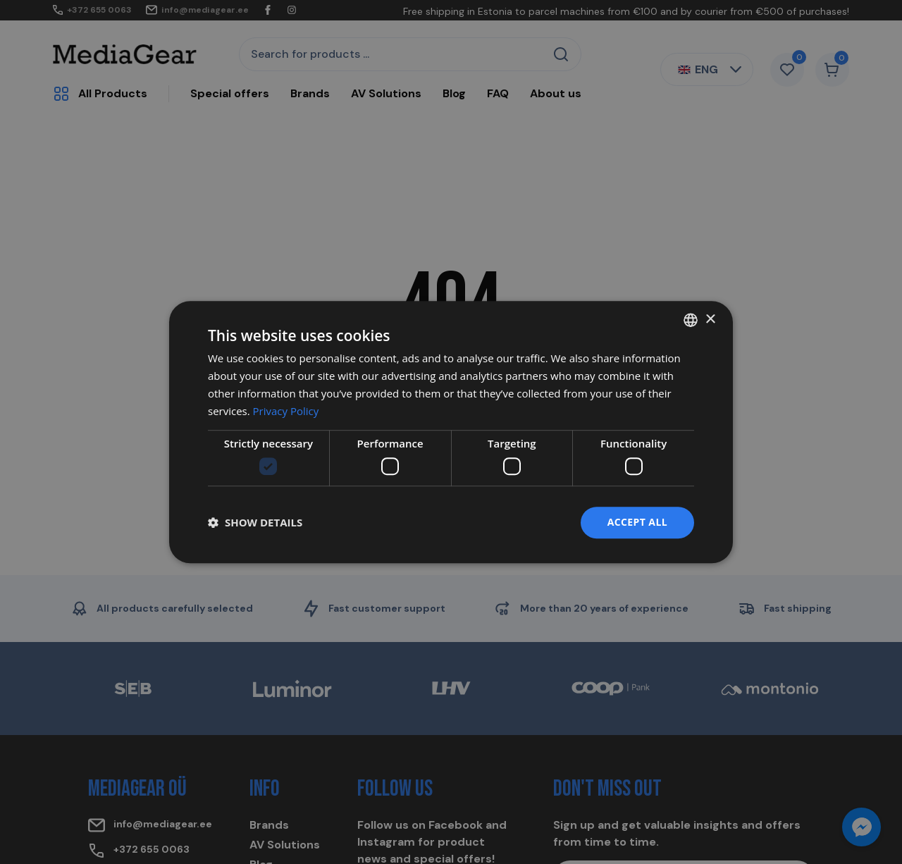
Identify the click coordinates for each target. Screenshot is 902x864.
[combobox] (691, 320)
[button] (255, 522)
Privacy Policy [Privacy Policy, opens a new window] (286, 411)
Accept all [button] (637, 522)
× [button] (710, 319)
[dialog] (451, 432)
